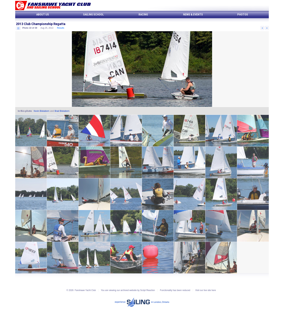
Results (60, 28)
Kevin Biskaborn (41, 111)
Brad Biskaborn (62, 111)
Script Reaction (147, 290)
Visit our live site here (205, 290)
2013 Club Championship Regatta (40, 24)
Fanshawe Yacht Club (85, 290)
